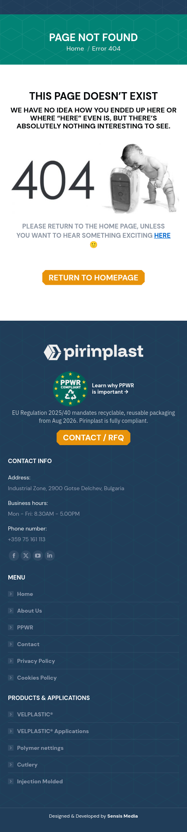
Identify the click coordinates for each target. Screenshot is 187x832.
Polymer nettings (40, 747)
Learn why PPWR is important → (113, 388)
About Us (29, 610)
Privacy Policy (36, 660)
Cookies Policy (37, 677)
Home (25, 593)
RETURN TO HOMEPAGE (93, 277)
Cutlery (27, 764)
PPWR (25, 627)
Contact (28, 644)
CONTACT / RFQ (93, 437)
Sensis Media (122, 816)
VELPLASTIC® (35, 714)
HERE (162, 235)
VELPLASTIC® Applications (53, 731)
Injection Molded (40, 781)
